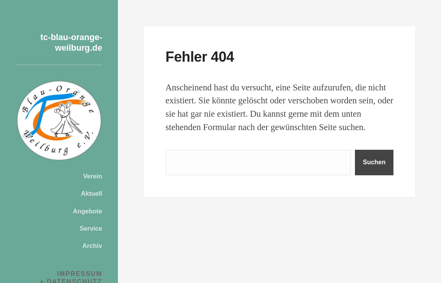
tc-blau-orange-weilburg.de (63, 42)
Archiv (92, 245)
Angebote (87, 211)
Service (90, 228)
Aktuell (91, 193)
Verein (92, 176)
